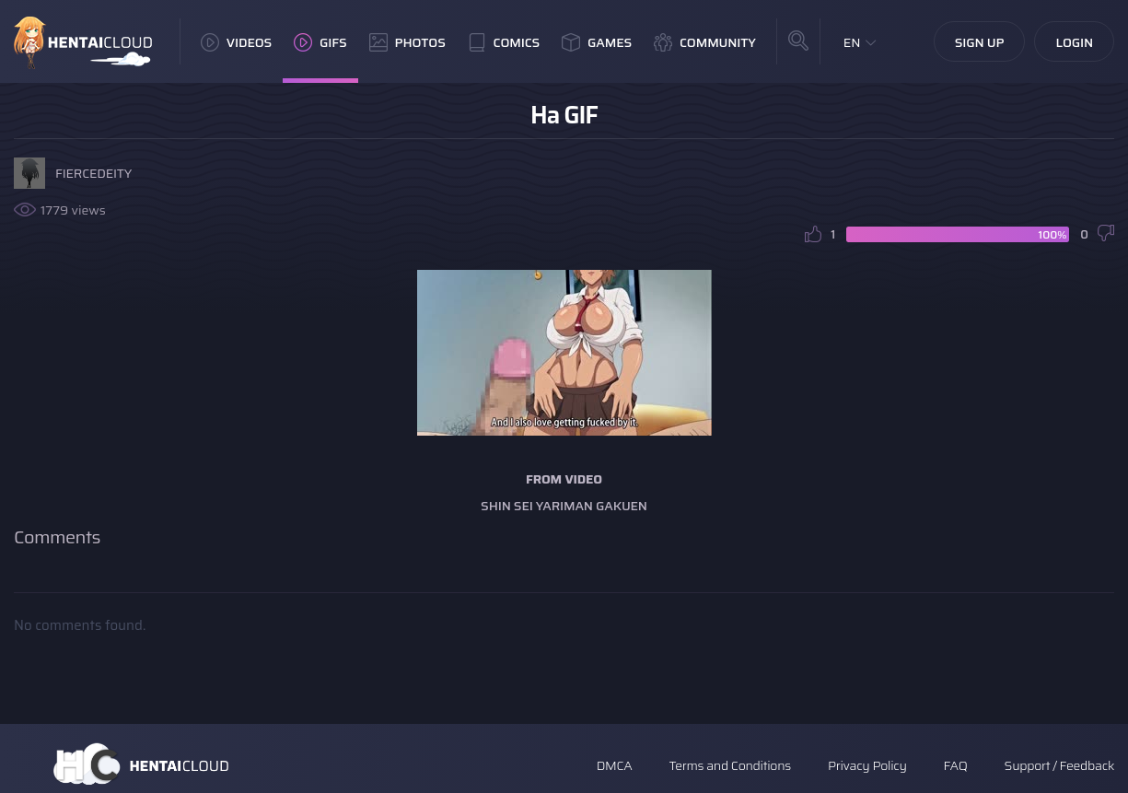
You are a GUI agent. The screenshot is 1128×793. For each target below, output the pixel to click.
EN (852, 42)
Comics (504, 42)
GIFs (320, 42)
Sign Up (980, 42)
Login (1074, 42)
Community (705, 42)
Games (597, 42)
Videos (236, 42)
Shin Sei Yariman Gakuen (564, 506)
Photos (407, 42)
